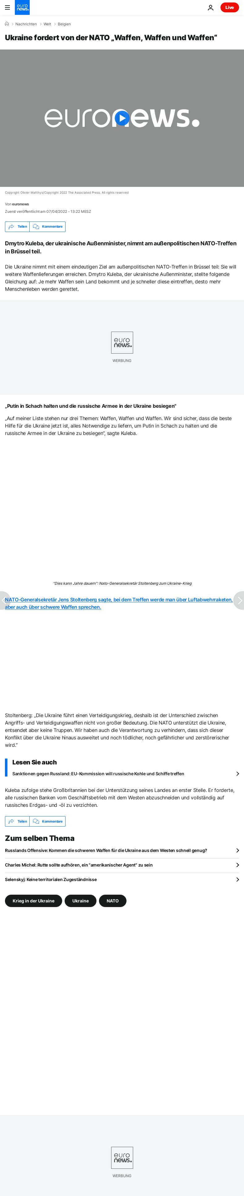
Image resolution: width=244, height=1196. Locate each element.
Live (229, 7)
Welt (47, 24)
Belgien (64, 24)
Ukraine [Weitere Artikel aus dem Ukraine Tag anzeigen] (80, 900)
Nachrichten (26, 24)
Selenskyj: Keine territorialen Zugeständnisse (50, 879)
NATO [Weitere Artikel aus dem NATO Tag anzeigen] (113, 900)
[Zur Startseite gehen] (22, 7)
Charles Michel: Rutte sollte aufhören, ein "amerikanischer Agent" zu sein (79, 864)
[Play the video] (122, 118)
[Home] (7, 24)
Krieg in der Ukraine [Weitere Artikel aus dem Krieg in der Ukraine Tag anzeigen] (33, 900)
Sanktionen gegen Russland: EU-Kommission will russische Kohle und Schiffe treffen (98, 773)
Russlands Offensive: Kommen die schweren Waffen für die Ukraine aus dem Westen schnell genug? (106, 850)
